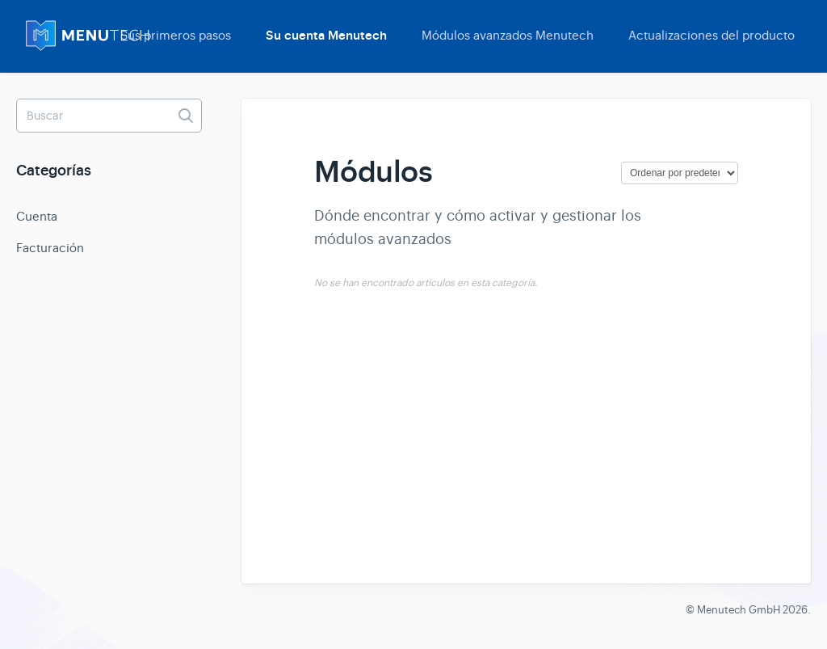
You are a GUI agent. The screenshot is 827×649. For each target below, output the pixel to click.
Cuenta (36, 216)
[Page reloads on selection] (679, 173)
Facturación (50, 247)
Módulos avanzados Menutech (508, 35)
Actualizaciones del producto (711, 35)
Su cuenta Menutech (326, 35)
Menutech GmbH (738, 610)
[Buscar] (109, 116)
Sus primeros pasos (175, 35)
